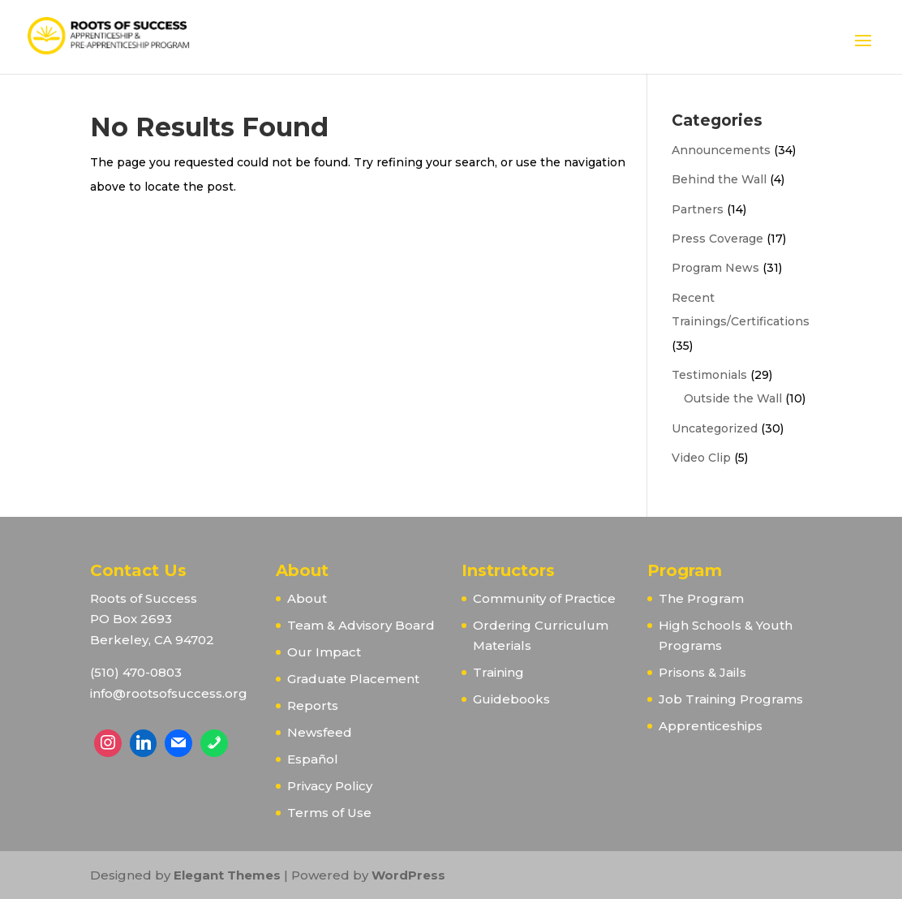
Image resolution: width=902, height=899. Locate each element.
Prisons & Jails (702, 672)
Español (312, 759)
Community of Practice (544, 598)
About (307, 598)
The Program (701, 598)
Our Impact (324, 652)
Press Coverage (717, 238)
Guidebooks (511, 699)
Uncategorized (715, 428)
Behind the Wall (719, 179)
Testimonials (709, 375)
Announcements (721, 150)
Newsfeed (319, 732)
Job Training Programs (731, 699)
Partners (698, 209)
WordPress (408, 875)
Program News (715, 267)
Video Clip (701, 457)
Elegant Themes (227, 875)
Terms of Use (329, 812)
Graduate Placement (353, 678)
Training (498, 672)
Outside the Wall (733, 398)
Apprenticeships (710, 725)
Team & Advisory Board (361, 625)
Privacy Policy (329, 786)
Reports (312, 705)
